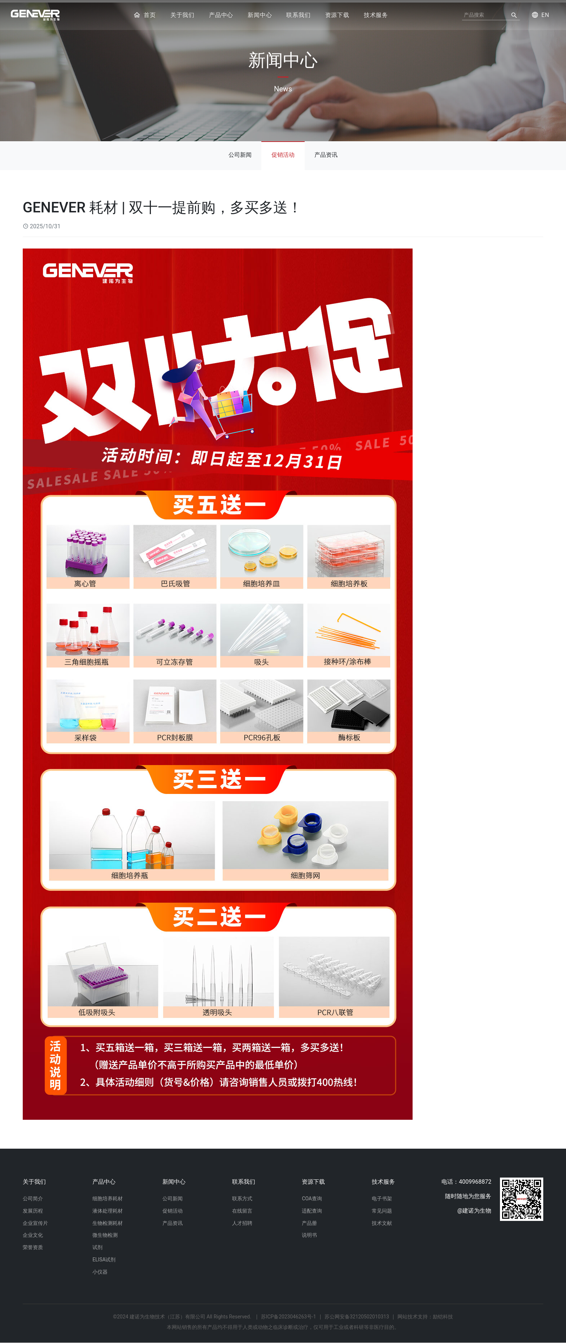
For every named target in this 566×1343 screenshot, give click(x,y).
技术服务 (376, 15)
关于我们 (182, 15)
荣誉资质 (33, 1246)
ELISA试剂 (104, 1259)
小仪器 (100, 1272)
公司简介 (33, 1196)
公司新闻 (238, 153)
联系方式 (242, 1196)
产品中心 (221, 15)
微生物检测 (105, 1234)
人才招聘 (242, 1221)
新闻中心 (260, 15)
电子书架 (382, 1196)
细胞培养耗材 (107, 1196)
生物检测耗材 (107, 1221)
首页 (144, 15)
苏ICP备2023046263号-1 (288, 1317)
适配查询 (312, 1209)
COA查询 (312, 1196)
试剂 (97, 1246)
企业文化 (33, 1234)
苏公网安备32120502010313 (357, 1317)
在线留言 (242, 1209)
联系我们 (298, 15)
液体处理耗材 (107, 1209)
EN (540, 15)
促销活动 (283, 153)
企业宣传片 (35, 1221)
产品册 (309, 1221)
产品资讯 (327, 153)
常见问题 (382, 1209)
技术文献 (382, 1221)
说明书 (309, 1234)
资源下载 (337, 15)
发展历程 (33, 1209)
